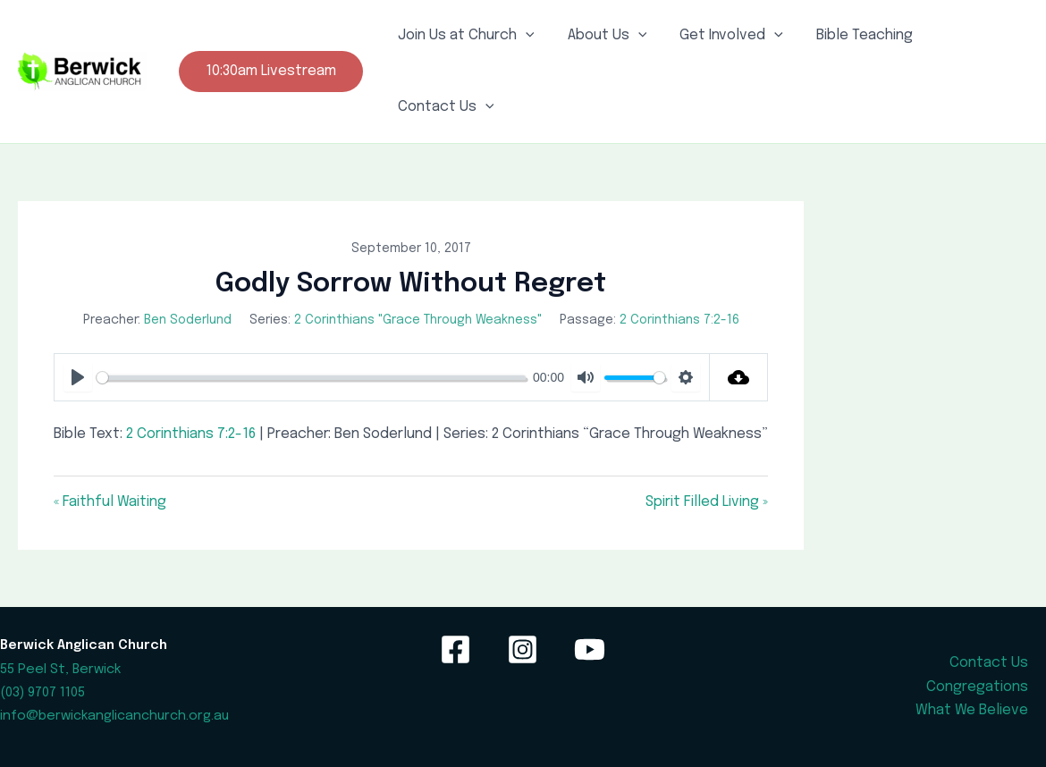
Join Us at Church (463, 36)
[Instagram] (522, 649)
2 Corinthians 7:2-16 (679, 320)
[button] (271, 71)
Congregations (977, 687)
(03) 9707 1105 (42, 692)
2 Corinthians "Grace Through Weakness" (418, 320)
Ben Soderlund (188, 320)
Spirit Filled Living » (706, 502)
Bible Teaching (848, 35)
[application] (523, 36)
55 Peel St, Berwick (60, 669)
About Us (600, 36)
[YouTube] (589, 649)
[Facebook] (455, 649)
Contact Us (443, 107)
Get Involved (720, 36)
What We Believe (971, 710)
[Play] (77, 377)
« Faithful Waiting (110, 502)
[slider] (311, 377)
